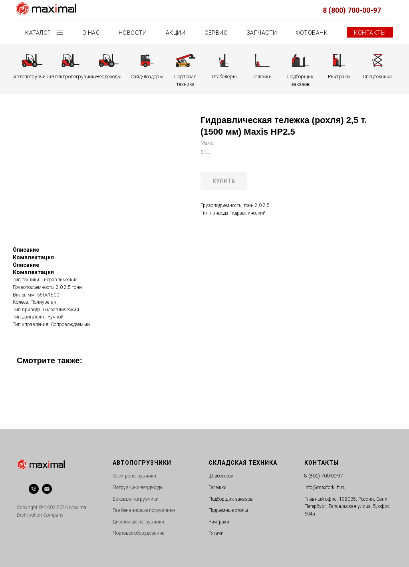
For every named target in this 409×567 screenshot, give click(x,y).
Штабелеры (220, 476)
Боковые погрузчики (136, 499)
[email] (47, 489)
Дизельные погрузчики (138, 522)
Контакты (369, 33)
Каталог (38, 33)
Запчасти (261, 33)
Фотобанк (312, 33)
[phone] (34, 489)
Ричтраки (218, 522)
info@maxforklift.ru (324, 487)
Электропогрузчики (134, 476)
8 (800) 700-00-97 (352, 10)
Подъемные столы (228, 510)
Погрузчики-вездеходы (138, 487)
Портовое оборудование (138, 533)
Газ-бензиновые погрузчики (144, 510)
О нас (91, 33)
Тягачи (216, 533)
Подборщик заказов (230, 499)
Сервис (215, 33)
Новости (133, 33)
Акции (176, 33)
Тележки (217, 487)
